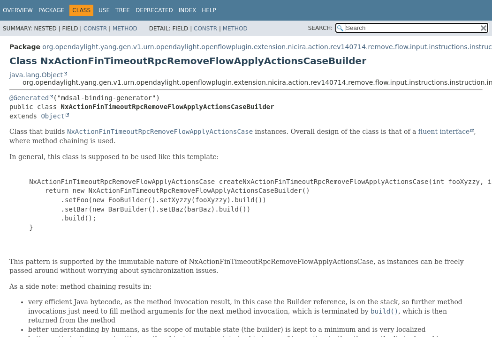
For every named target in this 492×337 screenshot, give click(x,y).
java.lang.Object (36, 75)
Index (188, 10)
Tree (122, 10)
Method (125, 28)
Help (209, 10)
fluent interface (443, 131)
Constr (95, 28)
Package (51, 10)
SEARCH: (320, 28)
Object (53, 116)
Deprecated (154, 10)
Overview (18, 10)
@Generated (29, 98)
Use (104, 10)
